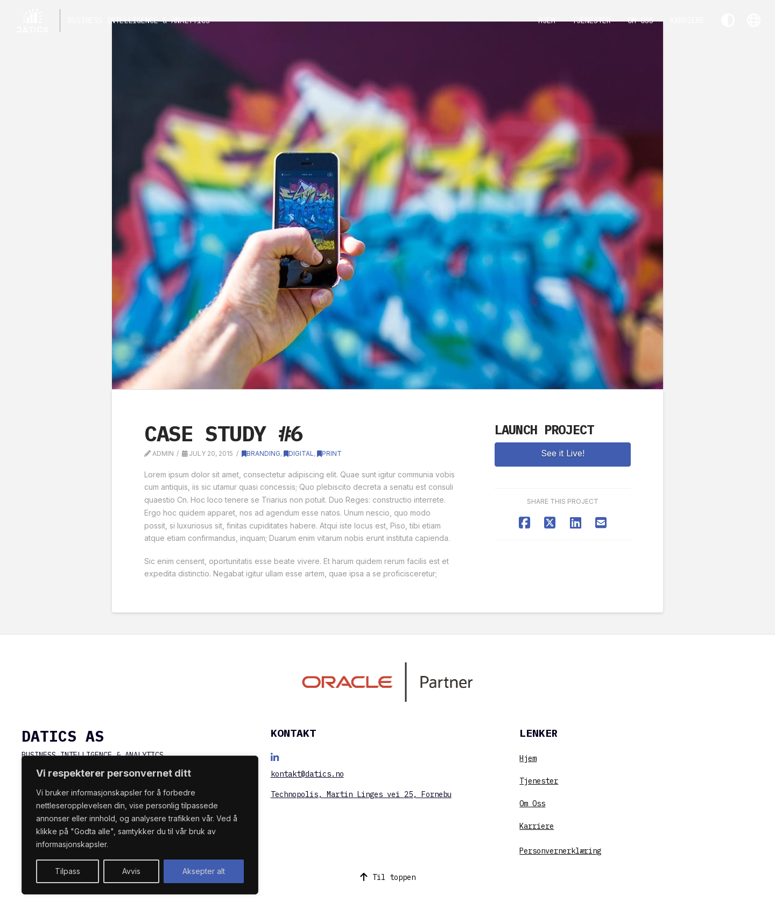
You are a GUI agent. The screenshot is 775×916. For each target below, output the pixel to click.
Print (329, 453)
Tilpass (67, 871)
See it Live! (562, 453)
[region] (140, 825)
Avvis (131, 871)
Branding (261, 453)
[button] (753, 20)
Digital (299, 453)
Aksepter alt (203, 871)
